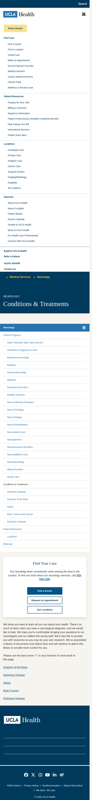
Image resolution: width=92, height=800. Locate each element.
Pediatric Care (15, 161)
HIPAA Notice (14, 785)
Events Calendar (16, 219)
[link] (26, 774)
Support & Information (19, 113)
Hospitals (12, 182)
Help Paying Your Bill (18, 124)
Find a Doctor (14, 44)
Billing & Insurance (17, 108)
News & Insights (16, 208)
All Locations (14, 188)
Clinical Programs (12, 335)
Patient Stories (15, 213)
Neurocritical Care (16, 432)
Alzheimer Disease (16, 492)
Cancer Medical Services (20, 76)
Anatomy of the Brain (17, 499)
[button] (45, 251)
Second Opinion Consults (20, 66)
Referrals (7, 544)
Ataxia (10, 506)
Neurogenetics (14, 439)
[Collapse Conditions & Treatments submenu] (85, 484)
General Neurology (16, 372)
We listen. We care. (46, 790)
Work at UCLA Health (18, 230)
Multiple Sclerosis (16, 395)
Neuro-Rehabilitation (17, 424)
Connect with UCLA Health (21, 241)
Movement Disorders (17, 387)
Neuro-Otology (14, 417)
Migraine (11, 380)
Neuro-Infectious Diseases (20, 402)
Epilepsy (11, 365)
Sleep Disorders (15, 469)
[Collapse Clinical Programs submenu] (85, 335)
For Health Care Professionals (23, 235)
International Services (19, 129)
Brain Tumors (11, 690)
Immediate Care (16, 150)
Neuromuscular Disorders (20, 447)
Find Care (9, 38)
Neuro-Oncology (15, 409)
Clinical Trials (14, 82)
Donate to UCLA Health (19, 224)
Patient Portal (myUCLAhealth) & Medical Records (33, 118)
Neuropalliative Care (17, 454)
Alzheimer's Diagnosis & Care (22, 350)
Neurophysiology (15, 462)
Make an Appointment (19, 60)
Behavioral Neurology (18, 357)
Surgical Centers (16, 171)
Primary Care (14, 155)
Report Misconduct (73, 785)
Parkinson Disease (16, 521)
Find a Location (15, 49)
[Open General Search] (81, 4)
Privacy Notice (31, 785)
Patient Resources (14, 96)
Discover (8, 197)
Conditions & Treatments (15, 484)
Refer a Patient (12, 256)
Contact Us (10, 269)
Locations (9, 144)
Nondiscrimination (51, 785)
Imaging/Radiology (17, 177)
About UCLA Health (17, 203)
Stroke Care (13, 477)
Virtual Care (14, 55)
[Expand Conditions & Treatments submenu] (56, 484)
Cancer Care (14, 166)
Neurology (43, 277)
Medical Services (16, 71)
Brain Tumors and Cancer (20, 514)
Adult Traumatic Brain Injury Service (25, 342)
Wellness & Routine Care (20, 87)
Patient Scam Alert (17, 135)
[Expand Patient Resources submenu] (53, 529)
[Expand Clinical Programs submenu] (53, 335)
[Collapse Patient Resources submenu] (85, 529)
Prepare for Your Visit (18, 102)
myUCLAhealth (12, 263)
